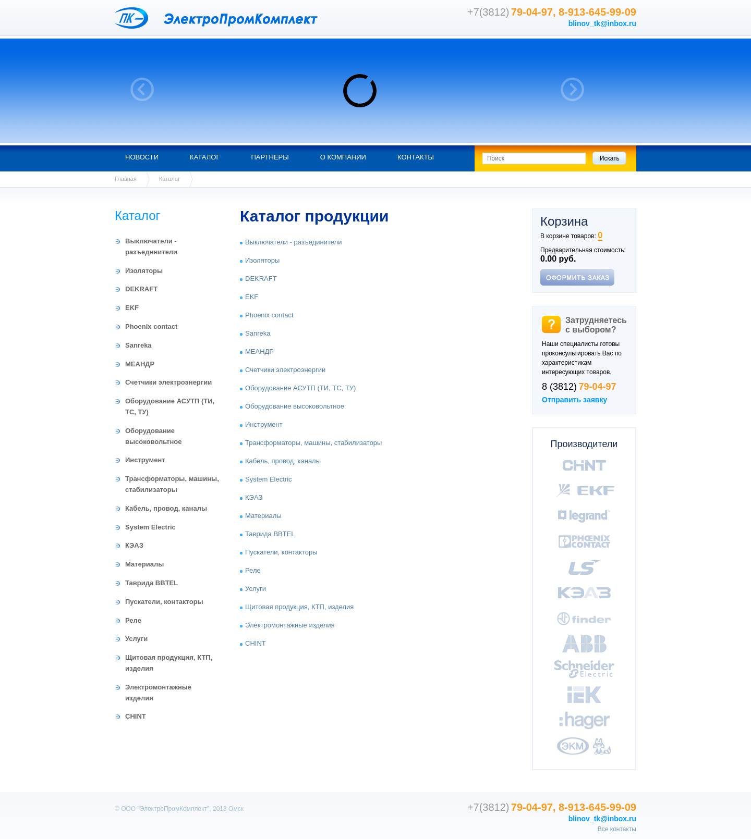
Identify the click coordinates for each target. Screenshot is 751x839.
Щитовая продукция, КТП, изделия (299, 607)
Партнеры (269, 157)
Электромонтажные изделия (290, 625)
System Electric (150, 527)
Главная (126, 179)
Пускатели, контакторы (164, 602)
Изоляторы (144, 271)
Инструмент (145, 460)
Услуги (136, 639)
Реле (133, 620)
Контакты (415, 157)
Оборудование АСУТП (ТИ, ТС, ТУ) (300, 388)
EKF (132, 308)
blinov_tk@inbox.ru (602, 23)
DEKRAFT (141, 289)
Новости (142, 157)
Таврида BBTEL (151, 583)
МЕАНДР (139, 364)
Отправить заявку (574, 400)
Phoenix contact (151, 326)
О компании (343, 157)
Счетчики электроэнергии (168, 382)
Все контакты (617, 829)
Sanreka (138, 345)
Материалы (144, 564)
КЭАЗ (134, 545)
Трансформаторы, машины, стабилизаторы (313, 443)
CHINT (135, 716)
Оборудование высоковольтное (294, 406)
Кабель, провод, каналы (166, 508)
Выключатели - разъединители (293, 242)
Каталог (205, 157)
